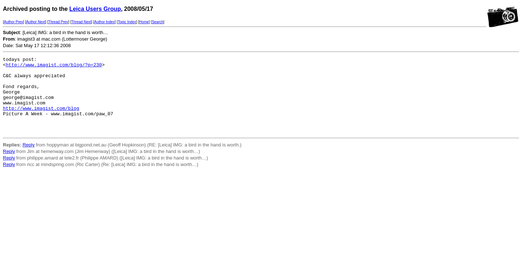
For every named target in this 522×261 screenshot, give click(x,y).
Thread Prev (58, 22)
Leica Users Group (95, 9)
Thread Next (81, 22)
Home (144, 22)
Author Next (35, 22)
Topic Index (127, 22)
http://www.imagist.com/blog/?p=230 (54, 66)
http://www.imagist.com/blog (41, 119)
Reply (28, 160)
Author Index (104, 22)
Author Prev (13, 22)
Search (157, 22)
